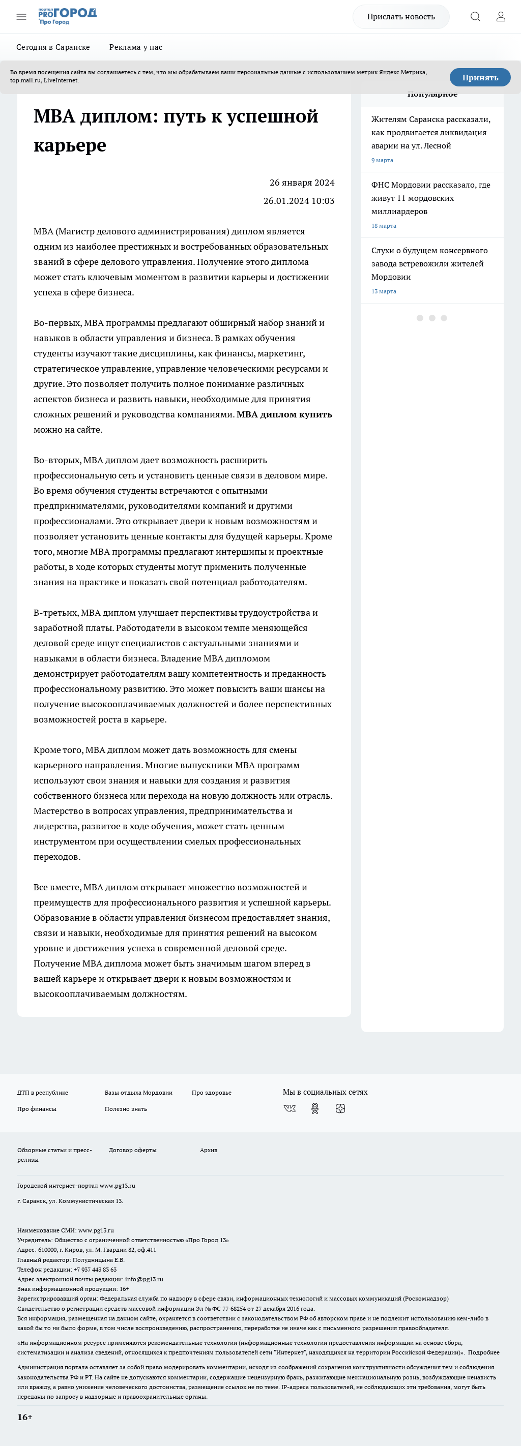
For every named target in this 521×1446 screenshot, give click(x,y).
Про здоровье (211, 1092)
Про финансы (36, 1108)
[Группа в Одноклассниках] (315, 1108)
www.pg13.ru (117, 1185)
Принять (480, 77)
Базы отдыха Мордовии (138, 1092)
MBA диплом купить (284, 414)
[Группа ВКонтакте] (289, 1108)
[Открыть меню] (21, 17)
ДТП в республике (42, 1092)
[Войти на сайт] (500, 17)
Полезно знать (126, 1108)
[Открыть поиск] (475, 17)
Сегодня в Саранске (53, 47)
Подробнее (484, 1352)
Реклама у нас (135, 47)
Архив (208, 1150)
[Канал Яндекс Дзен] (340, 1108)
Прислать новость (401, 16)
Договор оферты (133, 1150)
